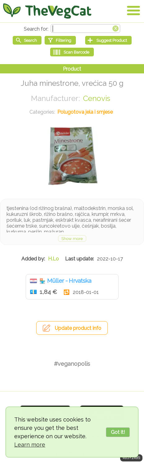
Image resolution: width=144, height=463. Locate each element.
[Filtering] (60, 40)
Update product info (78, 328)
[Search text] (85, 28)
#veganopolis (72, 363)
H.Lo (53, 259)
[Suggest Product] (108, 40)
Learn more (29, 444)
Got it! (118, 432)
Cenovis (96, 98)
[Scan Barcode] (72, 52)
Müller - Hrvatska (69, 280)
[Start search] (27, 40)
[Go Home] (47, 11)
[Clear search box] (115, 28)
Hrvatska (33, 280)
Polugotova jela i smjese (85, 112)
